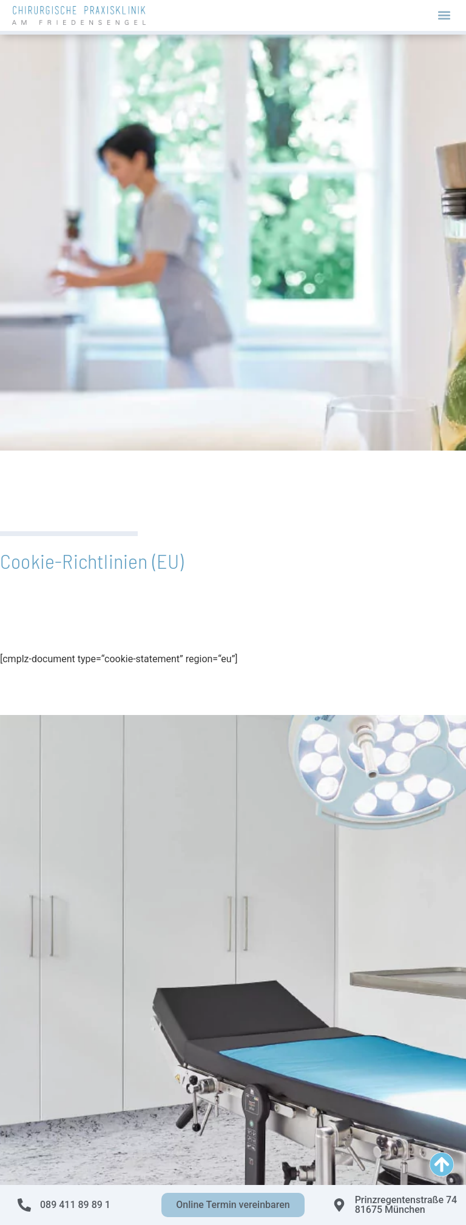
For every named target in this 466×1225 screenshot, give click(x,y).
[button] (444, 15)
